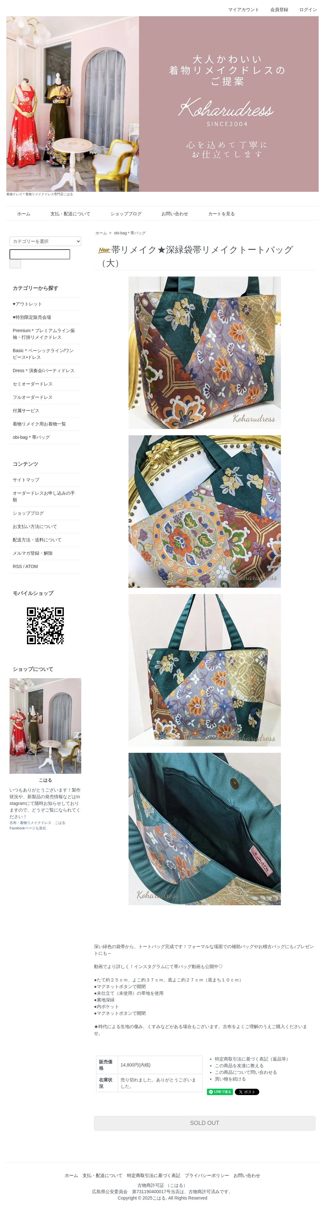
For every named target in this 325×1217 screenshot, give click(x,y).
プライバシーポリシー (207, 1175)
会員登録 (276, 9)
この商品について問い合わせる (246, 1072)
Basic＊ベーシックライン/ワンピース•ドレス (43, 354)
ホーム (19, 213)
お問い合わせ (170, 213)
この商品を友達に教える (239, 1065)
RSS (17, 566)
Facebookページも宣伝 (28, 828)
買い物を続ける (230, 1078)
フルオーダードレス (33, 397)
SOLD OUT (204, 1123)
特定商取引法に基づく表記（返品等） (252, 1058)
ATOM (31, 566)
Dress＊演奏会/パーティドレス (43, 370)
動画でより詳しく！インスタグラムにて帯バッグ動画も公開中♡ (158, 966)
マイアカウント (240, 9)
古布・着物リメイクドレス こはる (37, 823)
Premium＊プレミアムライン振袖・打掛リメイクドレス (44, 334)
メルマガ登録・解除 (33, 553)
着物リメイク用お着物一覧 (39, 423)
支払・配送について (65, 213)
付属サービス (26, 410)
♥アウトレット (27, 303)
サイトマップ (26, 479)
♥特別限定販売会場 (32, 317)
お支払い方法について (35, 526)
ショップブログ (121, 213)
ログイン (305, 9)
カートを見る (217, 213)
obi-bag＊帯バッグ (130, 233)
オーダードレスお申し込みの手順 (44, 496)
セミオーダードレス (33, 383)
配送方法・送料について (37, 539)
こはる (159, 1197)
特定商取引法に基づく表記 (153, 1175)
